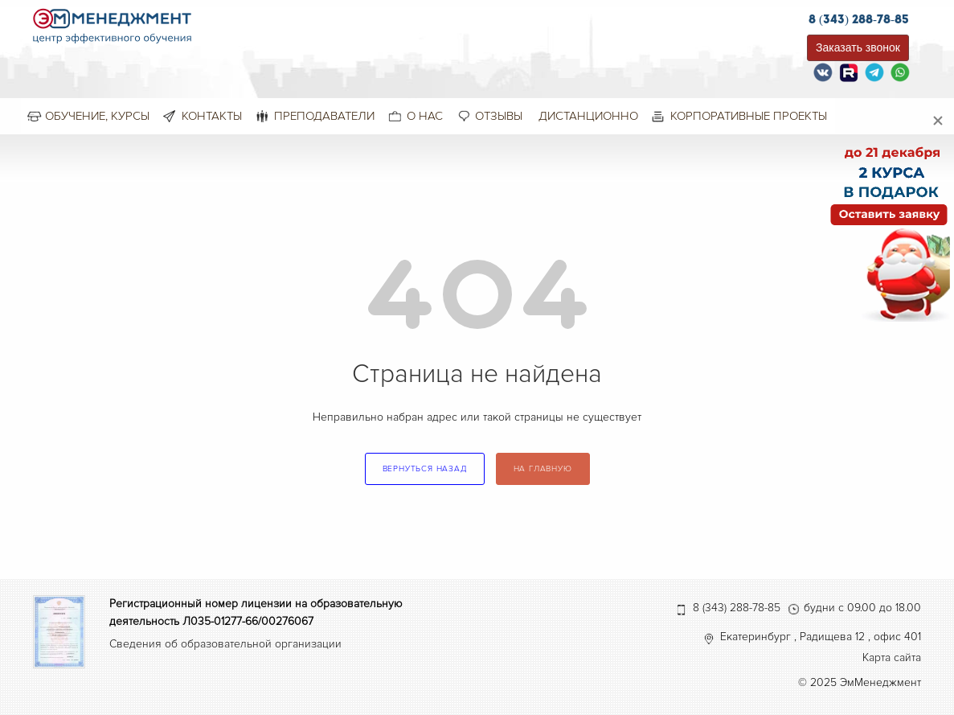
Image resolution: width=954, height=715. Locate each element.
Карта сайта (891, 657)
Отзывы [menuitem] (498, 116)
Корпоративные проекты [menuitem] (748, 116)
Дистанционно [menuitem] (588, 116)
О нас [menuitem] (425, 116)
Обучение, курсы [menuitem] (97, 116)
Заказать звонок (858, 47)
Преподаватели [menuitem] (324, 116)
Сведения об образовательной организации (225, 644)
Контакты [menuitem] (212, 116)
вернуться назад (425, 469)
